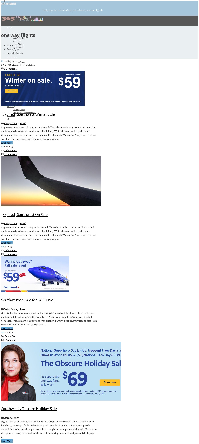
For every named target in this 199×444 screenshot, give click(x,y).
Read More (7, 142)
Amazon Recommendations (24, 65)
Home (9, 28)
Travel (23, 123)
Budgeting (17, 41)
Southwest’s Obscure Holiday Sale (29, 409)
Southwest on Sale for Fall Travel (27, 300)
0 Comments (10, 68)
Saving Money (18, 44)
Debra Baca (10, 64)
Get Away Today (19, 62)
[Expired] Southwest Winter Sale (28, 114)
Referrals (12, 58)
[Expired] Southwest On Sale (24, 214)
